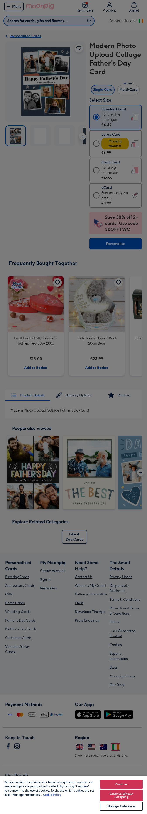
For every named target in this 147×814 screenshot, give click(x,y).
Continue (121, 784)
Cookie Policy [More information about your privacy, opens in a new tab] (52, 794)
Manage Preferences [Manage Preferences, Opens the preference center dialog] (121, 806)
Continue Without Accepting (121, 795)
